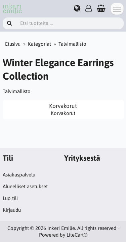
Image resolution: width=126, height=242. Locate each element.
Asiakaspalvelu (19, 174)
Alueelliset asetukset (25, 186)
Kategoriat (39, 44)
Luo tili (10, 198)
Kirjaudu (12, 210)
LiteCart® (77, 235)
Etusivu (12, 44)
